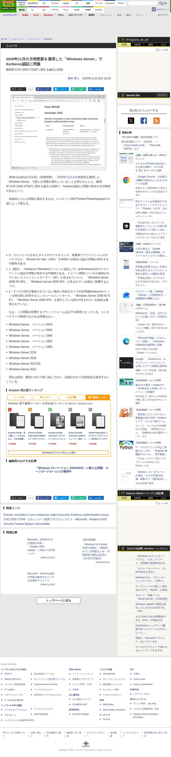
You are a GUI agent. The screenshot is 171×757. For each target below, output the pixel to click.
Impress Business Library (46, 684)
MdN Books (108, 704)
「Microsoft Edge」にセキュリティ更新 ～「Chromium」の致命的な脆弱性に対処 (151, 341)
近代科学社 (74, 709)
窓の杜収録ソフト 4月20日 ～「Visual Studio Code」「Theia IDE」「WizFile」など (142, 145)
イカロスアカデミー (112, 695)
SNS (119, 15)
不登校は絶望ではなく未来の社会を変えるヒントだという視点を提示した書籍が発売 (151, 270)
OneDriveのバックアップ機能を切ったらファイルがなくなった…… (151, 629)
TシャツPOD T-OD (82, 684)
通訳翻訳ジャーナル (112, 684)
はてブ (63, 89)
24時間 (137, 44)
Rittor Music (75, 669)
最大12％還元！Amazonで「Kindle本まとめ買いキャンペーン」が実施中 (151, 388)
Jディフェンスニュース (114, 679)
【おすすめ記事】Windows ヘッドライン (147, 548)
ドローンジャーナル (13, 695)
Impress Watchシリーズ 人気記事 (145, 493)
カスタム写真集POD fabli (146, 709)
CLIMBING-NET (79, 704)
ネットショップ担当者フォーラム (49, 679)
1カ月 (163, 44)
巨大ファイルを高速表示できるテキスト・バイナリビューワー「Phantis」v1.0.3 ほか (151, 205)
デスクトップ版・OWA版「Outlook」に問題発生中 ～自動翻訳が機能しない (150, 295)
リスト (31, 89)
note (81, 89)
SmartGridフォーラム (44, 674)
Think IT (8, 674)
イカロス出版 (105, 669)
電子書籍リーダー (97, 397)
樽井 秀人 (74, 78)
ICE (131, 669)
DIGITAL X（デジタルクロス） (48, 695)
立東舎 (75, 689)
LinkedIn (98, 89)
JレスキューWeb (111, 689)
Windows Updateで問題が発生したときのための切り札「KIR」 (150, 608)
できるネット (10, 715)
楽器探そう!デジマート (83, 679)
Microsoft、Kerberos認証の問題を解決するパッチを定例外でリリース (41, 577)
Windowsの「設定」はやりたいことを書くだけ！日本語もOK (151, 317)
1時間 (124, 44)
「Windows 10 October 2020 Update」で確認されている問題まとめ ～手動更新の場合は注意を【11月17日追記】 (96, 551)
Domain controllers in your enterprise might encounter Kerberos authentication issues (56, 514)
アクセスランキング (137, 40)
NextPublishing (41, 714)
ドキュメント (106, 15)
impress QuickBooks (143, 684)
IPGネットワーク (138, 699)
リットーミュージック (82, 674)
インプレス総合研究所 (14, 684)
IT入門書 (71, 397)
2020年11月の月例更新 (71, 177)
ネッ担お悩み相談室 (13, 700)
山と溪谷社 (74, 695)
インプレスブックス (43, 709)
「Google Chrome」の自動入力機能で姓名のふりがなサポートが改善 (151, 180)
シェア (46, 89)
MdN (101, 700)
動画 (128, 15)
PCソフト (45, 397)
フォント (139, 15)
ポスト (21, 89)
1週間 (150, 44)
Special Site (133, 95)
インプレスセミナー (43, 689)
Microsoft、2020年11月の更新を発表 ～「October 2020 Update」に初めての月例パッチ (41, 546)
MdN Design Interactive (114, 709)
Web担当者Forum (12, 679)
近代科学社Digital (80, 714)
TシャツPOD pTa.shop (144, 703)
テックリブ (104, 715)
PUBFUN (134, 689)
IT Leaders (9, 689)
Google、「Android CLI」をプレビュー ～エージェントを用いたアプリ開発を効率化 (151, 362)
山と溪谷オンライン (81, 699)
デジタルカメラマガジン (15, 709)
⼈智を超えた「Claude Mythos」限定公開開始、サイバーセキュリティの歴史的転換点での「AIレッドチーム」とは (151, 255)
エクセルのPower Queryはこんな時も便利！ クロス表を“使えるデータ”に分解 (151, 167)
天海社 (136, 674)
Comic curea (139, 679)
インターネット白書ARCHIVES (19, 720)
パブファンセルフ (141, 694)
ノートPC (19, 397)
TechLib (106, 719)
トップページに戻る (58, 600)
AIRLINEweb (109, 674)
